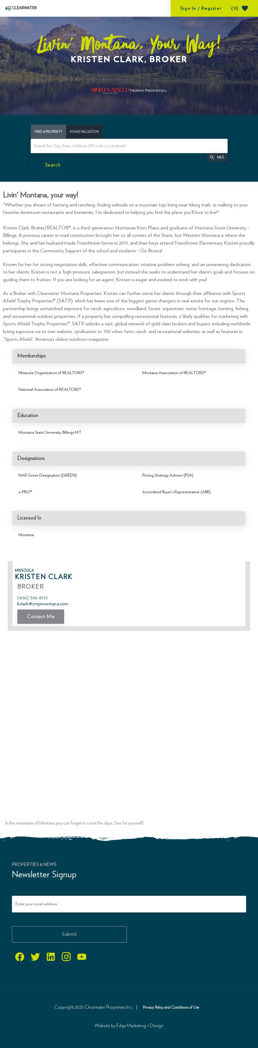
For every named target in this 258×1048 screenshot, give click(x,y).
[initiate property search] (53, 165)
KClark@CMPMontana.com (42, 603)
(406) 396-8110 (32, 597)
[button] (217, 157)
